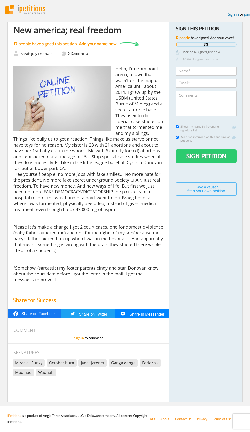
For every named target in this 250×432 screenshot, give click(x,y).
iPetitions (25, 9)
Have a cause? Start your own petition (206, 189)
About (164, 419)
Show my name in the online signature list (197, 128)
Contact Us (183, 419)
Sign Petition (206, 156)
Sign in (233, 14)
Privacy (202, 419)
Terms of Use (222, 419)
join (247, 14)
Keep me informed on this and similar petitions (203, 138)
